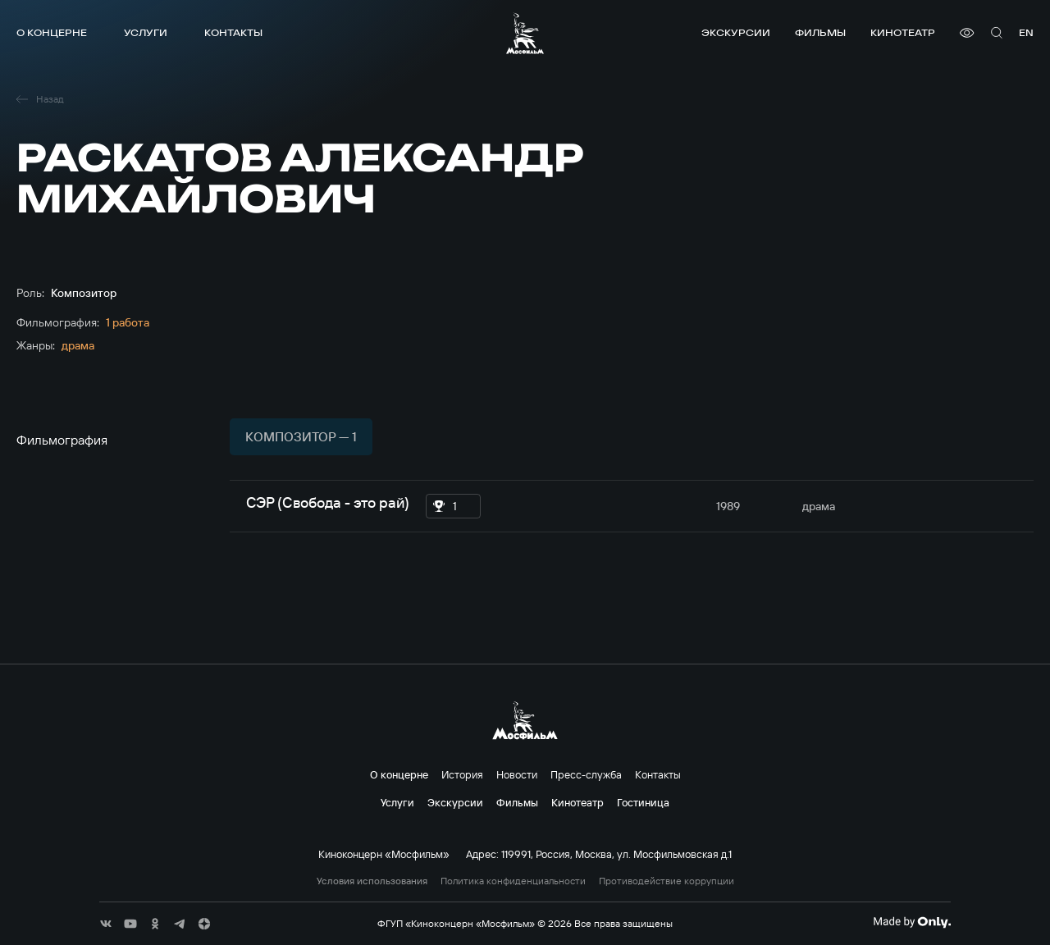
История (462, 774)
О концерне (51, 32)
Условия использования (372, 881)
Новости (516, 774)
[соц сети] (105, 923)
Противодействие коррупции (666, 881)
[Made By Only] (912, 922)
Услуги (145, 32)
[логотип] (525, 33)
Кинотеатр (902, 32)
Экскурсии (735, 32)
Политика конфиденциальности (513, 881)
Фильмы (820, 32)
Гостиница (643, 802)
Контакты (233, 32)
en (1026, 32)
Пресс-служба (586, 774)
